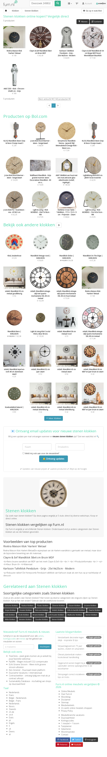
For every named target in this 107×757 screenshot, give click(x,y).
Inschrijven (45, 646)
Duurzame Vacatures (18, 672)
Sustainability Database (19, 681)
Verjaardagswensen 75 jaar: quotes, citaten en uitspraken (79, 647)
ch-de (11, 712)
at (10, 734)
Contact (64, 734)
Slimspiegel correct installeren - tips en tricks (79, 675)
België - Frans (15, 700)
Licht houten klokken (56, 615)
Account (87, 3)
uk (10, 728)
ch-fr (11, 714)
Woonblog (65, 697)
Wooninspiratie (68, 731)
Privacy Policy (67, 710)
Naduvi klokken (27, 605)
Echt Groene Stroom (18, 664)
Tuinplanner (66, 726)
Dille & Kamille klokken (76, 610)
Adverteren (66, 729)
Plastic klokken (42, 605)
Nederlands (14, 692)
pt (10, 720)
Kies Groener (14, 670)
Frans (11, 695)
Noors (11, 706)
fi (9, 726)
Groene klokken (90, 605)
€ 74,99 (41, 175)
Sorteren (97, 21)
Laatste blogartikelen (69, 631)
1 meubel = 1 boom (70, 723)
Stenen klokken (91, 615)
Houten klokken (26, 610)
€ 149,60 (67, 175)
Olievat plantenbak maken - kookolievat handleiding (79, 656)
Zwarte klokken (95, 610)
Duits (11, 717)
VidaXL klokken (58, 610)
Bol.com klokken (41, 610)
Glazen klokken (74, 605)
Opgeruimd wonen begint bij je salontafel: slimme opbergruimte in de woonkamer (79, 666)
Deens (12, 731)
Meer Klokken (53, 418)
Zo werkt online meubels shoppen (76, 708)
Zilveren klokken (58, 605)
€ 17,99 (67, 140)
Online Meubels (68, 691)
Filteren (82, 21)
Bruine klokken (38, 615)
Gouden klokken (41, 619)
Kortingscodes (67, 720)
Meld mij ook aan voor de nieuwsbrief (41, 453)
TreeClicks (13, 656)
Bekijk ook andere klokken (32, 225)
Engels (12, 723)
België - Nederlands (17, 698)
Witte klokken (10, 619)
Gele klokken (10, 615)
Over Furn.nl (66, 694)
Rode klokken (24, 615)
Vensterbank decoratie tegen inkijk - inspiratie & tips (79, 639)
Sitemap (65, 702)
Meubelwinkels (67, 705)
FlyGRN (12, 661)
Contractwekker (16, 675)
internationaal (36, 672)
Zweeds (12, 709)
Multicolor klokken (75, 615)
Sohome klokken (11, 605)
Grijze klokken (10, 610)
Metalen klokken (25, 619)
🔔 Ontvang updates (53, 458)
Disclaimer (65, 699)
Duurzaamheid (67, 717)
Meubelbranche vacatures (72, 715)
